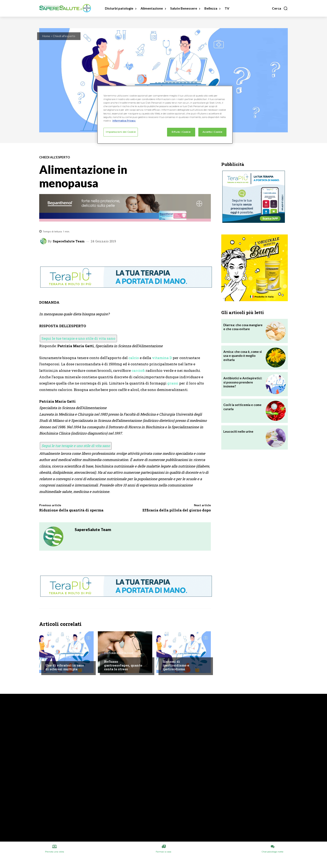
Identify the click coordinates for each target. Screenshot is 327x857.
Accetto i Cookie (212, 131)
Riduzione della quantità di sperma (71, 510)
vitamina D (162, 357)
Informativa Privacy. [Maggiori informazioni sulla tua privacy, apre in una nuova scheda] (124, 120)
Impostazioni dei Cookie (121, 131)
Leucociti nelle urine (238, 431)
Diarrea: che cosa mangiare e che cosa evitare (243, 327)
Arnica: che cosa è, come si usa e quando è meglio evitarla (242, 356)
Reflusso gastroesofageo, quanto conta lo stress (123, 665)
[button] (280, 8)
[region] (165, 115)
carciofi (138, 370)
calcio (133, 357)
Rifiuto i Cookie (181, 131)
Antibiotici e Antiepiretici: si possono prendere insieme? (242, 382)
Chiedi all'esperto (64, 36)
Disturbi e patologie (118, 653)
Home (46, 36)
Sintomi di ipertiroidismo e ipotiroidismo (176, 665)
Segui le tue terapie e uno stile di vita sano (78, 338)
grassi (172, 383)
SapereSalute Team (68, 241)
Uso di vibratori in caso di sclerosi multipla (64, 667)
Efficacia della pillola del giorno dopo (176, 510)
